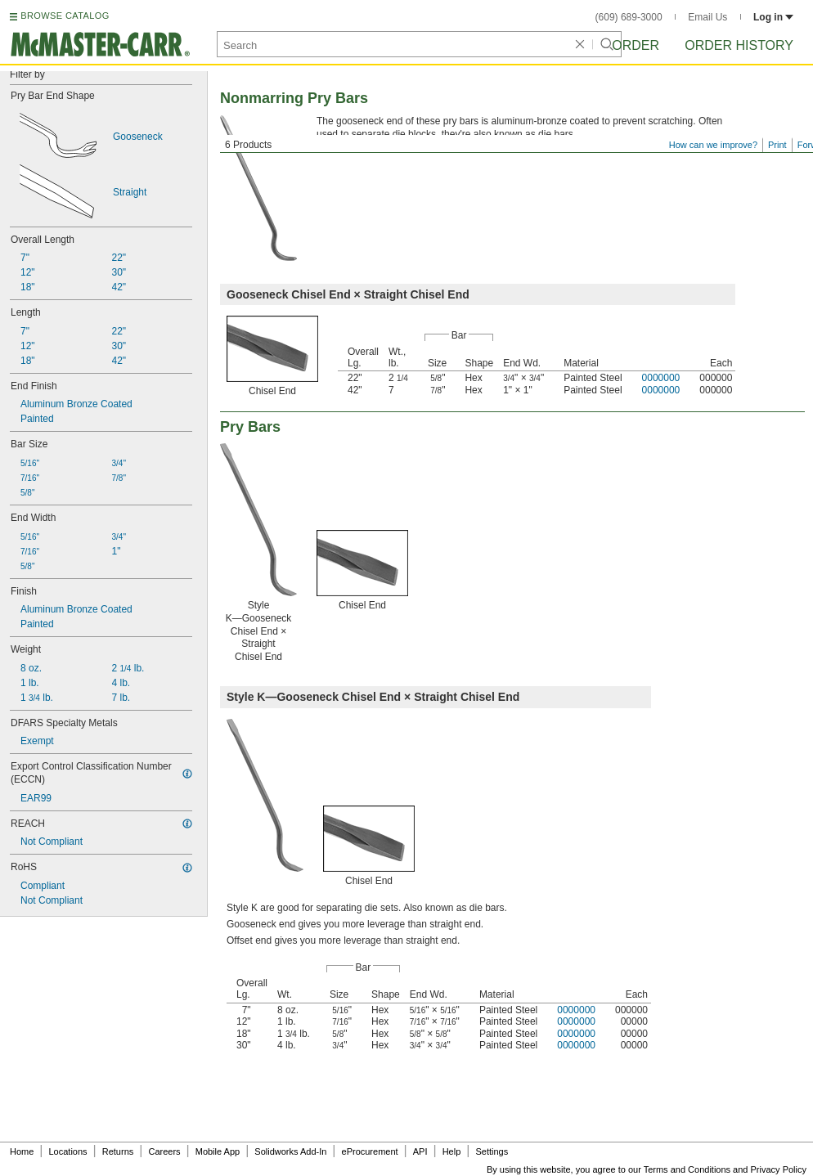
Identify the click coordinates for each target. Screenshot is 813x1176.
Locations (68, 1151)
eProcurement (370, 1151)
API (420, 1151)
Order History (739, 45)
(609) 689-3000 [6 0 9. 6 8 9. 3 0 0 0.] (629, 17)
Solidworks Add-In (290, 1151)
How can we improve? (713, 145)
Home (22, 1151)
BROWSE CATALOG (64, 15)
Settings (491, 1151)
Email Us (707, 17)
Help (451, 1151)
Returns (118, 1151)
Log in (773, 17)
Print (777, 145)
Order (635, 45)
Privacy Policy (778, 1169)
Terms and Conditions (687, 1169)
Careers (164, 1151)
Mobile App (217, 1151)
